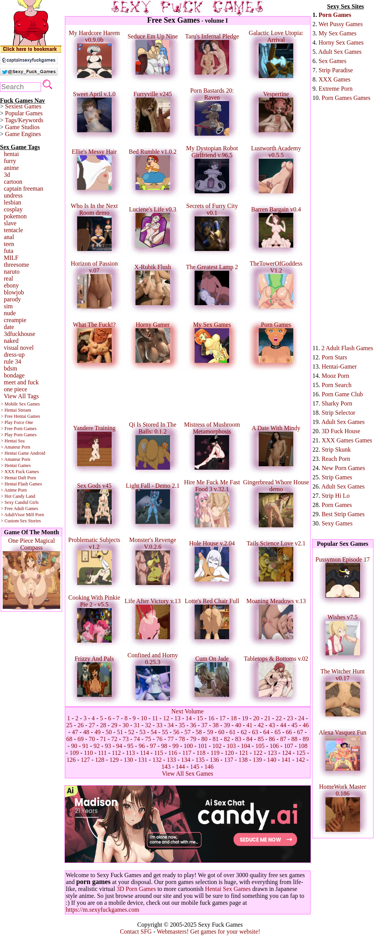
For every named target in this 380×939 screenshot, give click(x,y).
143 (166, 766)
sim (8, 306)
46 (305, 725)
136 (214, 759)
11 (155, 718)
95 (130, 746)
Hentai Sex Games (228, 889)
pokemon (15, 216)
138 (243, 759)
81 (216, 739)
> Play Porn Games (18, 434)
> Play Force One (17, 422)
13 (177, 718)
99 (175, 746)
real (8, 278)
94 (119, 746)
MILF (11, 257)
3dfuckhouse (19, 334)
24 (301, 718)
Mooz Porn (335, 375)
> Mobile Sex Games (20, 404)
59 (210, 732)
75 (148, 739)
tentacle (13, 230)
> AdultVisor (13, 514)
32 (148, 725)
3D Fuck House (341, 431)
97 (153, 746)
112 (116, 753)
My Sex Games (338, 33)
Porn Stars (334, 357)
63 (255, 732)
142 (300, 759)
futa (8, 251)
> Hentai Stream (16, 410)
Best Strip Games (343, 514)
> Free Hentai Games (20, 416)
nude (10, 313)
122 (258, 753)
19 (245, 718)
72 (114, 739)
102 (216, 746)
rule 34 (12, 361)
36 (193, 725)
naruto (12, 271)
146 (208, 766)
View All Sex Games (187, 773)
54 (154, 732)
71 (103, 739)
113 (130, 753)
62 (244, 732)
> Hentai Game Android (23, 453)
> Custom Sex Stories (21, 521)
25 (69, 725)
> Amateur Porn (15, 447)
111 (102, 753)
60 (221, 732)
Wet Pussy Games (341, 24)
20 (256, 718)
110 (88, 753)
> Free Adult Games (19, 508)
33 (159, 725)
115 (158, 753)
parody (12, 299)
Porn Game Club (342, 394)
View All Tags (21, 396)
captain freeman (23, 188)
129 (114, 759)
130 (128, 759)
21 (267, 718)
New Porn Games (343, 468)
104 (245, 746)
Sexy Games (337, 523)
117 (186, 753)
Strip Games (337, 477)
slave (10, 223)
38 (216, 725)
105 (259, 746)
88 (294, 739)
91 (86, 746)
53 (142, 732)
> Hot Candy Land (18, 496)
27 (92, 725)
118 (201, 753)
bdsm (10, 368)
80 (204, 739)
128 (99, 759)
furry (10, 161)
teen (9, 244)
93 (108, 746)
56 (176, 732)
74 (137, 739)
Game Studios (22, 127)
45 (294, 725)
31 (137, 725)
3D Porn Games (136, 889)
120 (229, 753)
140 (271, 759)
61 (233, 732)
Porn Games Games (346, 98)
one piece (15, 389)
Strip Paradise (336, 70)
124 (286, 753)
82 (227, 739)
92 (97, 746)
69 (81, 739)
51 (120, 732)
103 (231, 746)
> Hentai (9, 477)
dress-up (14, 354)
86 (272, 739)
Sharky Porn (337, 403)
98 (164, 746)
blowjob (14, 292)
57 (188, 732)
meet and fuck (21, 382)
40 (238, 725)
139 (257, 759)
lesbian (12, 202)
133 (171, 759)
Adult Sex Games (340, 51)
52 (131, 732)
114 (144, 753)
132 (157, 759)
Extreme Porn (335, 88)
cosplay (13, 209)
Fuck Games (27, 471)
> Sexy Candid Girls (19, 502)
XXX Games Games (347, 440)
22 (279, 718)
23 (290, 718)
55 (165, 732)
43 (272, 725)
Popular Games (24, 113)
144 (180, 766)
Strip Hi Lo (336, 495)
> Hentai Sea (13, 441)
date (9, 327)
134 (185, 759)
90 (74, 746)
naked (11, 340)
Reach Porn (336, 458)
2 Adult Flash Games (347, 348)
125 (301, 753)
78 (182, 739)
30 (125, 725)
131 (142, 759)
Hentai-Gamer (339, 366)
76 (159, 739)
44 (283, 725)
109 (74, 753)
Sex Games (332, 61)
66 (289, 732)
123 (272, 753)
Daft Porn (27, 477)
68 (69, 739)
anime (11, 168)
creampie (15, 320)
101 (202, 746)
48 (86, 732)
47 (75, 732)
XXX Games (334, 79)
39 (227, 725)
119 (214, 753)
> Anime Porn (13, 490)
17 (223, 718)
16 (211, 718)
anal (9, 237)
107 (288, 746)
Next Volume (187, 711)
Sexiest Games (23, 106)
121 (243, 753)
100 (188, 746)
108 (302, 746)
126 (71, 759)
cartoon (13, 181)
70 (92, 739)
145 (194, 766)
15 (200, 718)
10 (144, 718)
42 (261, 725)
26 (81, 725)
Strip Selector (338, 412)
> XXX (8, 471)
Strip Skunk (336, 449)
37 (204, 725)
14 (189, 718)
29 (114, 725)
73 (125, 739)
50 (109, 732)
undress (13, 195)
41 (249, 725)
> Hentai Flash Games (21, 484)
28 (103, 725)
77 (171, 739)
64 (266, 732)
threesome (16, 264)
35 (182, 725)
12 (166, 718)
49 (97, 732)
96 (142, 746)
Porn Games (335, 15)
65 (277, 732)
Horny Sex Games (341, 42)
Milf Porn (35, 514)
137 (228, 759)
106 (274, 746)
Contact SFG (136, 931)
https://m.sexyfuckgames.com (102, 909)
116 (172, 753)
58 (199, 732)
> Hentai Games (16, 465)
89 (305, 739)
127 (85, 759)
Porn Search (337, 385)
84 (249, 739)
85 (261, 739)
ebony (11, 285)
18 (234, 718)
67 (300, 732)
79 (193, 739)
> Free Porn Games (18, 428)
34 (171, 725)
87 (283, 739)
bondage (14, 375)
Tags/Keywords (24, 120)
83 (238, 739)
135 (200, 759)
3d (7, 174)
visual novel (19, 347)
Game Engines (23, 134)
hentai (11, 154)
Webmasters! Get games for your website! (208, 931)
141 (286, 759)
